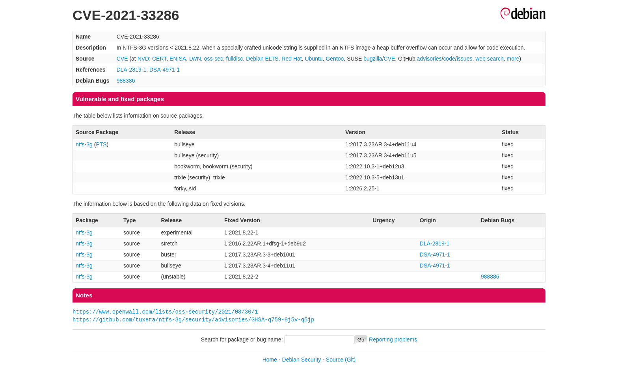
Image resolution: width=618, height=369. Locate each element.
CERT (159, 58)
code (449, 58)
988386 (126, 80)
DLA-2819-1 (132, 69)
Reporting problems (393, 339)
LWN (195, 58)
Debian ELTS (262, 58)
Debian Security (301, 359)
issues (465, 58)
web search (489, 58)
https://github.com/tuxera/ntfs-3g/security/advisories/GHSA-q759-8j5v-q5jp (193, 319)
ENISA (177, 58)
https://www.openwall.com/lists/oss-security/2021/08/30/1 (165, 311)
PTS (101, 144)
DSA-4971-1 (164, 69)
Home (269, 359)
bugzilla (372, 58)
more (513, 58)
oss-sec (213, 58)
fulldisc (234, 58)
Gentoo (335, 58)
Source (334, 359)
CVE (122, 58)
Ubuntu (313, 58)
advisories (429, 58)
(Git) (350, 359)
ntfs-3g (84, 144)
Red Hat (291, 58)
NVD (143, 58)
